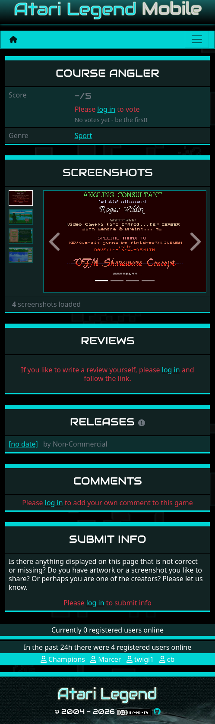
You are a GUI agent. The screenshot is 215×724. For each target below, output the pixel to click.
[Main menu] (197, 39)
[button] (55, 241)
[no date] (23, 444)
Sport (83, 135)
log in (106, 109)
